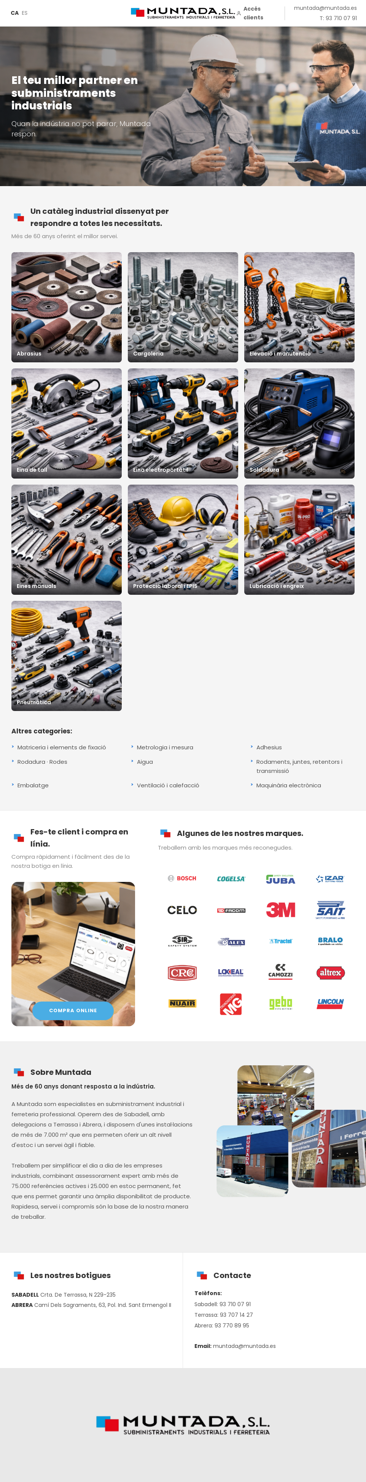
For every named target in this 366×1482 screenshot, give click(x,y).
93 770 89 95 (232, 1325)
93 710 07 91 (235, 1304)
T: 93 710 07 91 (338, 18)
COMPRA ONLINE (73, 1010)
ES (24, 13)
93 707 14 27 (236, 1315)
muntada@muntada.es (325, 8)
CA (15, 13)
